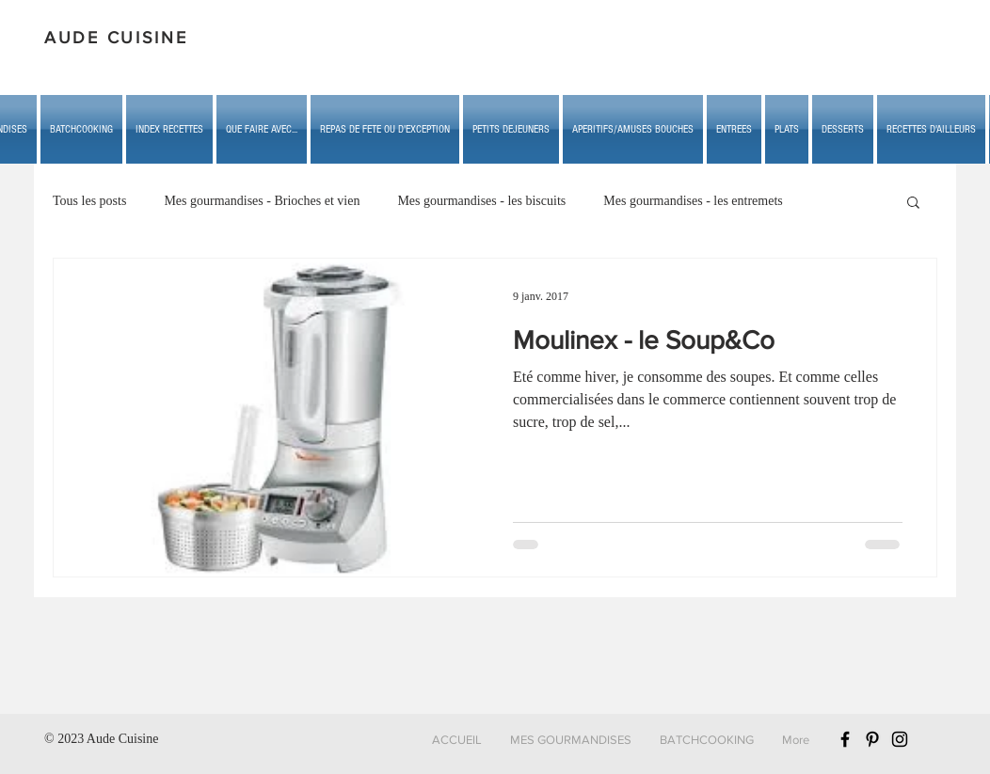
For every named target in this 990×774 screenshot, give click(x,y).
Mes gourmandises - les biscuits (481, 201)
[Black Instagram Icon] (899, 739)
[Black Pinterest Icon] (872, 739)
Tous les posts (89, 201)
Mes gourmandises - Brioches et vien (261, 201)
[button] (262, 129)
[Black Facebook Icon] (845, 739)
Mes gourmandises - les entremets (693, 201)
